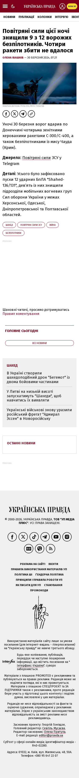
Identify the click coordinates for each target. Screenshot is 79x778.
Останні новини (21, 443)
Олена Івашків (13, 57)
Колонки (44, 17)
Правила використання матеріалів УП (39, 569)
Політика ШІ (23, 574)
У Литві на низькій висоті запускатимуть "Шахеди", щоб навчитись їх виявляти (34, 396)
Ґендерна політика (49, 574)
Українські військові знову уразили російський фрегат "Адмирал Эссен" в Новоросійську (39, 414)
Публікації (26, 17)
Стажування (53, 585)
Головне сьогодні (21, 331)
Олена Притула (54, 732)
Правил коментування (21, 314)
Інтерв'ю (61, 17)
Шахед (9, 225)
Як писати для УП (28, 585)
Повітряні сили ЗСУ (31, 225)
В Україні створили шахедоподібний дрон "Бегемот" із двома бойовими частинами (38, 377)
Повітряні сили (36, 157)
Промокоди (39, 590)
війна (53, 225)
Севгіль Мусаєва (53, 728)
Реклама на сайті (32, 564)
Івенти (53, 564)
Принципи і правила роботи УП (39, 579)
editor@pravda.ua (51, 735)
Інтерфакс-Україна (30, 665)
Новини (9, 17)
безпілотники (13, 233)
